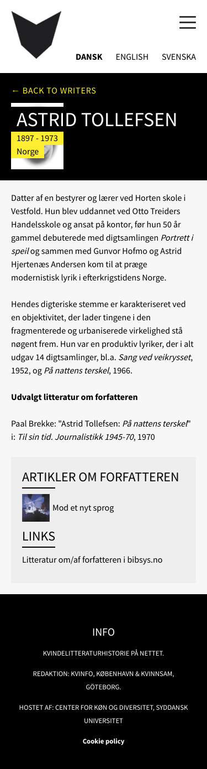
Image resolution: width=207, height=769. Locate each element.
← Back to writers (54, 90)
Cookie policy (104, 741)
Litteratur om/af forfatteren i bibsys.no (92, 559)
